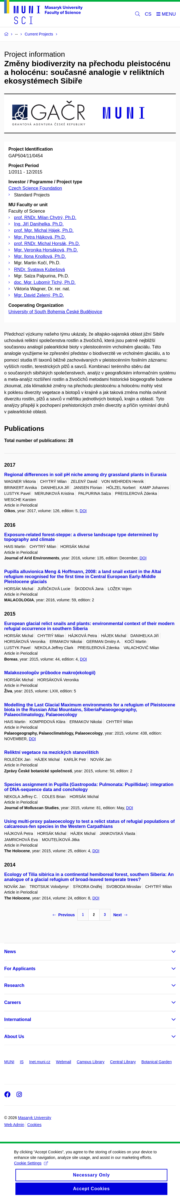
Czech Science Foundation (35, 188)
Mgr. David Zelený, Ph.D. (39, 295)
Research (14, 985)
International (17, 1019)
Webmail (63, 1062)
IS (22, 1062)
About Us (14, 1036)
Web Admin (14, 1124)
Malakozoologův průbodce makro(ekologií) (49, 672)
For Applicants (19, 968)
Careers (12, 1002)
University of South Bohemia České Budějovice (55, 311)
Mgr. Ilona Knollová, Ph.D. (40, 256)
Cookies (34, 1124)
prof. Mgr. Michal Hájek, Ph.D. (44, 230)
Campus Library (91, 1062)
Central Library (123, 1062)
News (10, 951)
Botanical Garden (156, 1062)
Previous (64, 915)
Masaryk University (34, 1117)
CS (148, 14)
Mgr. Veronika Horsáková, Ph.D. (46, 250)
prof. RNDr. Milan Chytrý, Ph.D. (45, 217)
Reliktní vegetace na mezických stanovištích (51, 752)
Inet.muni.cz (39, 1062)
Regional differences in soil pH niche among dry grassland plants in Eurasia (85, 474)
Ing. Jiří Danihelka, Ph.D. (39, 224)
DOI (83, 511)
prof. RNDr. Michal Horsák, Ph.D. (47, 243)
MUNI (9, 1062)
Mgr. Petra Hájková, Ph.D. (40, 237)
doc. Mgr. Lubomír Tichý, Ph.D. (45, 282)
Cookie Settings (31, 1167)
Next (120, 915)
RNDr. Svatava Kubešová (39, 269)
